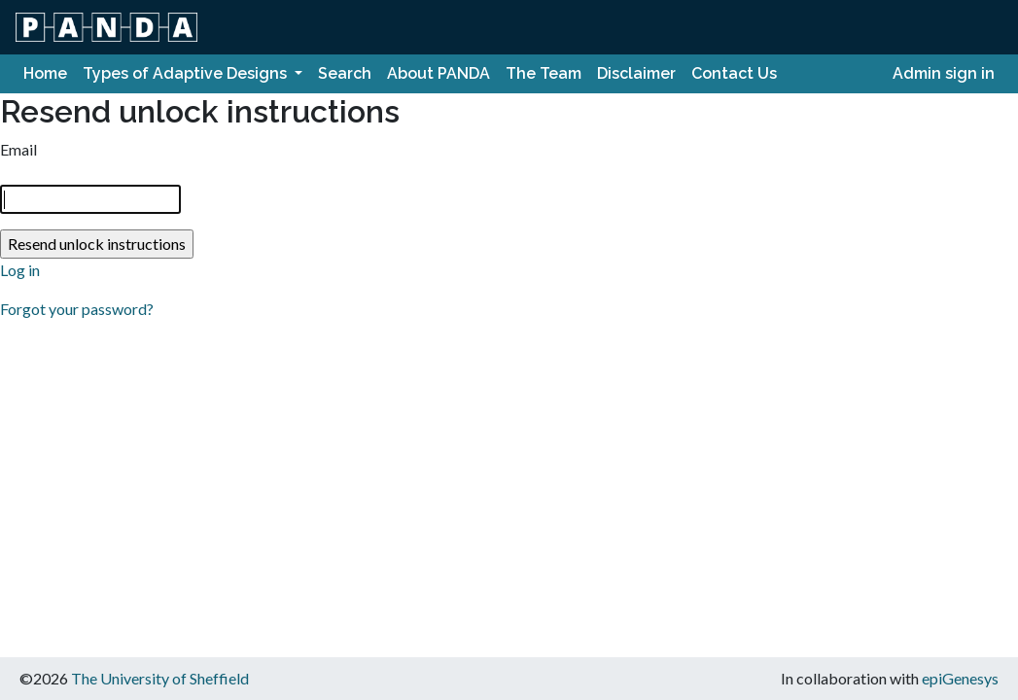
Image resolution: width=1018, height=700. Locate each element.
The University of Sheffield (160, 678)
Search (344, 73)
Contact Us (734, 73)
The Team (543, 73)
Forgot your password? (77, 308)
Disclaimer (636, 73)
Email (18, 149)
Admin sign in (944, 73)
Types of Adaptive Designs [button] (187, 73)
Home (45, 73)
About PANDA (438, 73)
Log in (20, 270)
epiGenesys (960, 678)
